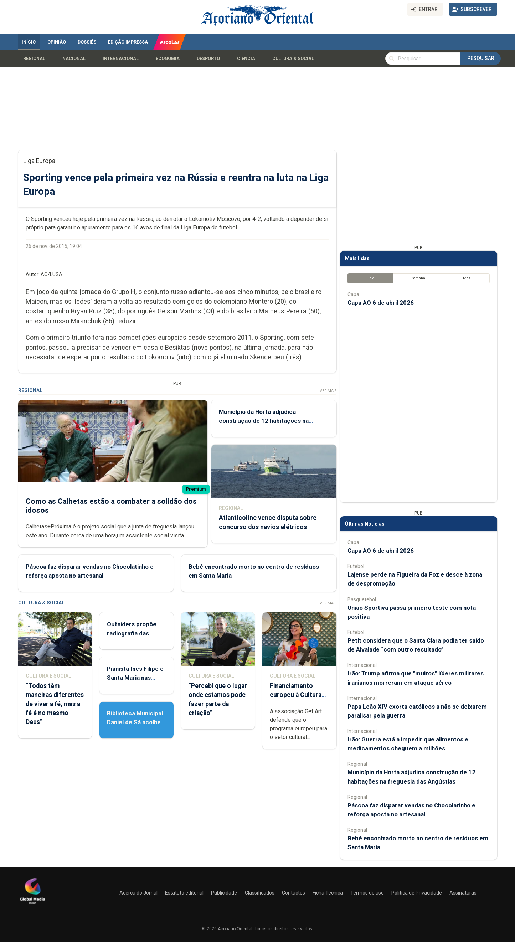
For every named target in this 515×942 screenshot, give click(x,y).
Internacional (121, 58)
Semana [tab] (418, 278)
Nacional (74, 58)
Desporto (208, 58)
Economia (168, 58)
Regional (34, 58)
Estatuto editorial (184, 893)
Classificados (259, 893)
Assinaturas (463, 893)
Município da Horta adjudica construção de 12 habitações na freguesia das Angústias (263, 420)
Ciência (246, 58)
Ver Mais (327, 391)
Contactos (293, 893)
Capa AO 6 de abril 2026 (380, 302)
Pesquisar (480, 58)
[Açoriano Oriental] (32, 905)
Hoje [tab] (370, 278)
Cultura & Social (293, 58)
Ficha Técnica (328, 893)
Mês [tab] (466, 278)
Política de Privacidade (416, 893)
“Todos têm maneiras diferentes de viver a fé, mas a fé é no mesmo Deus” (55, 703)
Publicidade (224, 893)
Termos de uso (367, 893)
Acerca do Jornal (138, 893)
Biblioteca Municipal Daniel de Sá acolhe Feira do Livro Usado (135, 722)
